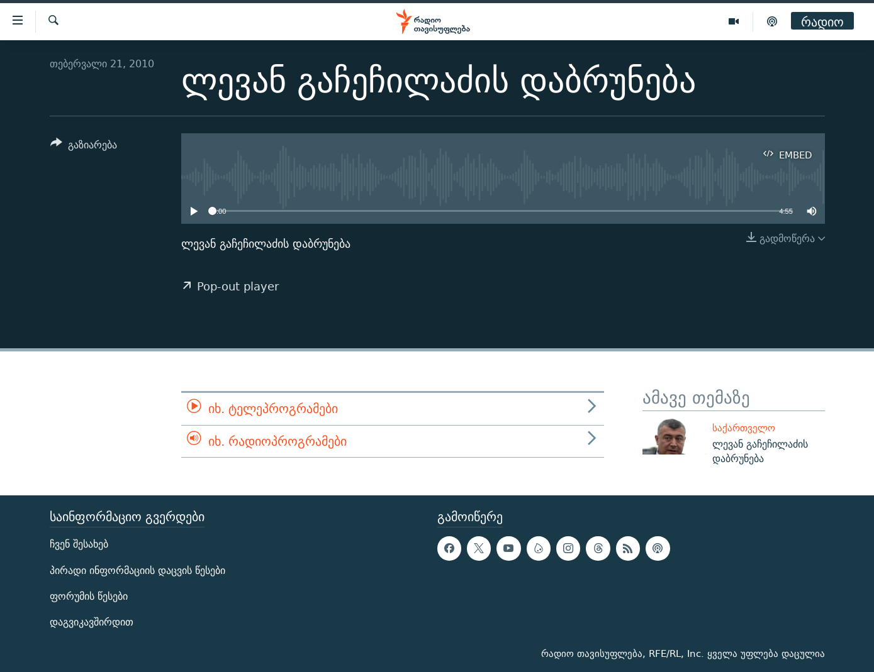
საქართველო (743, 428)
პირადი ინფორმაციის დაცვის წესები (137, 570)
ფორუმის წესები (89, 595)
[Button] (84, 146)
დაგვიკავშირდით (91, 622)
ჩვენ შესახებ (79, 544)
